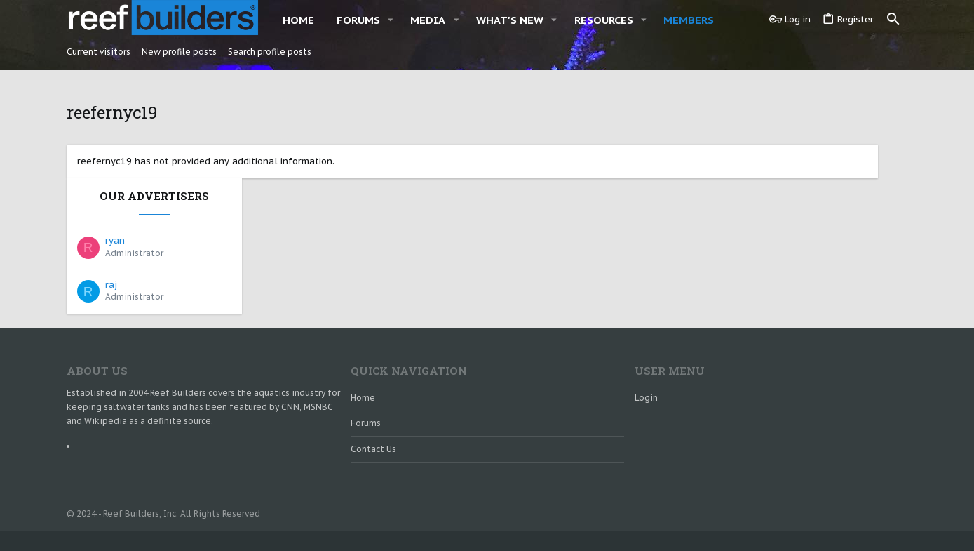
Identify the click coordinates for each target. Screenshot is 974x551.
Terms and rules (775, 523)
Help (826, 523)
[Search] (893, 19)
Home (363, 364)
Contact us (373, 415)
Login (646, 364)
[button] (390, 20)
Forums (366, 390)
